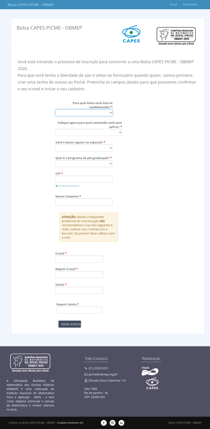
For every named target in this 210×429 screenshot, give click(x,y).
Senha (59, 285)
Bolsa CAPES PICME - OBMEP (27, 4)
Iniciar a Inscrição (71, 324)
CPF (57, 174)
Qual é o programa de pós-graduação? (82, 158)
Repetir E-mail (65, 269)
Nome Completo (67, 196)
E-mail (59, 253)
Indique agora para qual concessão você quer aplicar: (90, 125)
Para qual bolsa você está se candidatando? (93, 105)
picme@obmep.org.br (103, 374)
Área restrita (190, 4)
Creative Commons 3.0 (70, 422)
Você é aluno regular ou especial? (79, 142)
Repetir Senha (66, 304)
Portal (173, 4)
